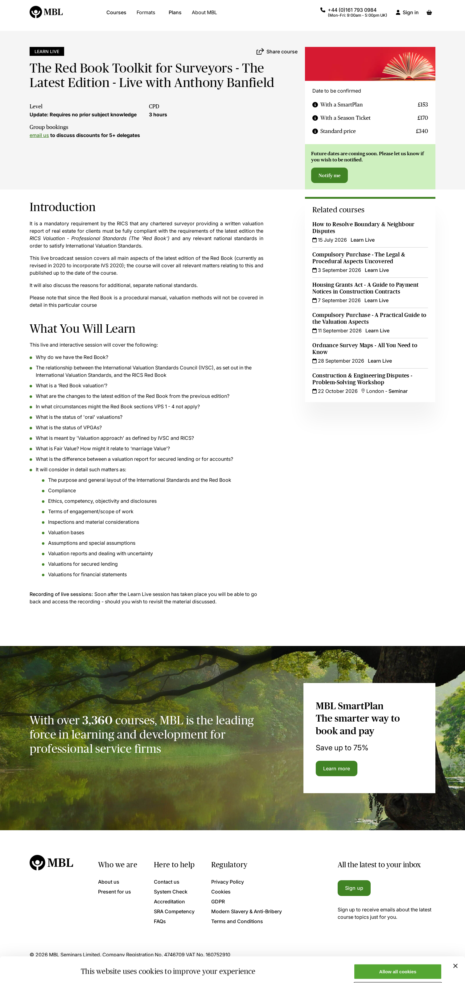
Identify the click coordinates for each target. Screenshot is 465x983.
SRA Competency (174, 911)
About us (108, 882)
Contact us (166, 882)
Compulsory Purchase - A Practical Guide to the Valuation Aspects (369, 318)
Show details (95, 968)
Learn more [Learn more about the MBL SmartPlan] (336, 768)
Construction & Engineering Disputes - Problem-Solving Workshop (362, 379)
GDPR (218, 901)
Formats (146, 15)
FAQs (160, 921)
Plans (175, 15)
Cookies (221, 892)
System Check (170, 892)
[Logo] (47, 15)
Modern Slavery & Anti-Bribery (246, 911)
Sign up (354, 888)
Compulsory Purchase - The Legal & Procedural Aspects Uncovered (358, 258)
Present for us (114, 892)
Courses (116, 15)
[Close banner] (455, 944)
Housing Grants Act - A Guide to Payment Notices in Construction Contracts (365, 288)
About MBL (204, 15)
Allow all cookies (398, 949)
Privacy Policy (227, 882)
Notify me (329, 175)
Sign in (411, 15)
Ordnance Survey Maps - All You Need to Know (364, 348)
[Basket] (429, 15)
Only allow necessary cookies (398, 967)
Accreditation (169, 901)
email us (39, 135)
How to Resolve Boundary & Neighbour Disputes (363, 227)
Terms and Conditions (237, 921)
